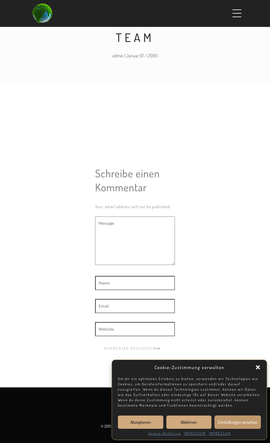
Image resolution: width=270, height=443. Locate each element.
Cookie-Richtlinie (164, 433)
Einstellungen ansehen (238, 422)
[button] (258, 367)
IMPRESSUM (195, 433)
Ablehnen (188, 422)
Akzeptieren (140, 422)
